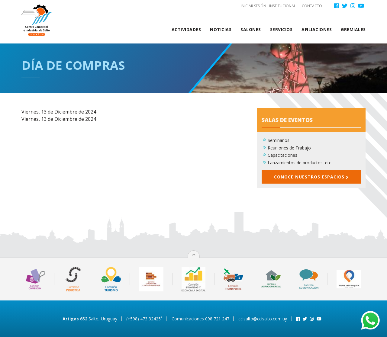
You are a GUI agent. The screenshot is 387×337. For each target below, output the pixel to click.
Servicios (281, 29)
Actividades (186, 29)
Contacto (312, 5)
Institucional (282, 5)
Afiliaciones (317, 29)
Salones (250, 29)
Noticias (220, 29)
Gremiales (353, 29)
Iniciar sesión (253, 5)
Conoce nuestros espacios (311, 177)
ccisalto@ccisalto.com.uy (262, 319)
